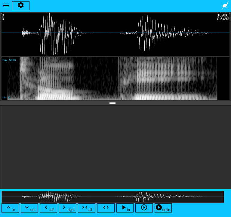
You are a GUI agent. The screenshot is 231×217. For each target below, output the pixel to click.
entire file (163, 208)
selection (106, 208)
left (48, 208)
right (67, 208)
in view (125, 208)
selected (144, 208)
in (10, 208)
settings (20, 6)
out (29, 208)
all (86, 208)
